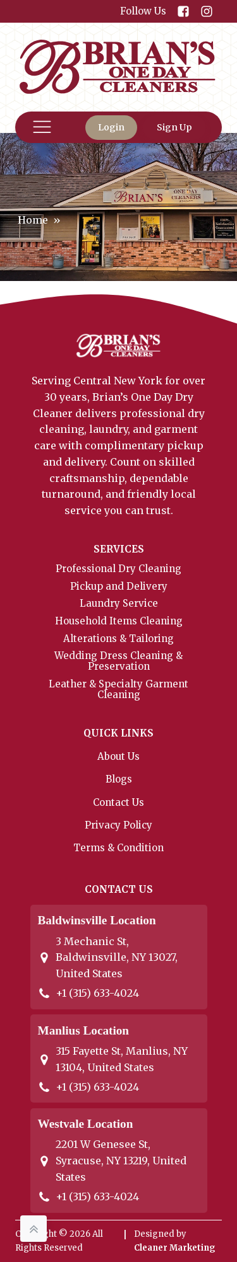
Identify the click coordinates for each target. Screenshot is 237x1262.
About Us (118, 756)
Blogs (119, 779)
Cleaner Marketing (175, 1247)
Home (33, 220)
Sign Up (174, 127)
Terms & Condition (118, 848)
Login (111, 127)
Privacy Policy (118, 825)
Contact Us (118, 802)
